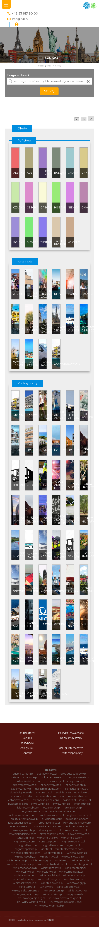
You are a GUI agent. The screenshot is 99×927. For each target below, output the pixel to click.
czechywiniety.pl (21, 788)
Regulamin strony (71, 738)
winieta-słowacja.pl (72, 856)
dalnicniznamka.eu (76, 788)
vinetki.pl (46, 849)
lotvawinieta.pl (51, 807)
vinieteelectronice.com (25, 852)
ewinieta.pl (69, 800)
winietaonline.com (25, 875)
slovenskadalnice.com (47, 826)
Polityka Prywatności (71, 733)
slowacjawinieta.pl (50, 830)
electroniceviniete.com (73, 796)
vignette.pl (73, 845)
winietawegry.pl (76, 883)
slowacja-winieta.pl (23, 830)
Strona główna (44, 66)
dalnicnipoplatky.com (48, 788)
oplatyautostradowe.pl (24, 819)
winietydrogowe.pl (68, 886)
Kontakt (27, 753)
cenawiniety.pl (55, 781)
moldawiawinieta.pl (52, 815)
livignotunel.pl (82, 803)
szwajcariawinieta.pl (52, 834)
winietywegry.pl (78, 890)
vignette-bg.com (72, 837)
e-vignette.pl (44, 792)
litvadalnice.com (18, 803)
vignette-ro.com (29, 845)
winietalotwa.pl (46, 871)
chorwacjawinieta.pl (25, 785)
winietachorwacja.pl (25, 868)
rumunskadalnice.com (77, 822)
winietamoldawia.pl (71, 871)
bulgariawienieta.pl (52, 777)
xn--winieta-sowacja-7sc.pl (66, 901)
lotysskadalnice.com (34, 811)
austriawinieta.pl (47, 773)
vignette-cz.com (24, 841)
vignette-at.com (47, 837)
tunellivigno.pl (25, 837)
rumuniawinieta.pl (49, 822)
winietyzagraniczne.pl (26, 894)
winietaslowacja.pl (49, 879)
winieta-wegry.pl (17, 860)
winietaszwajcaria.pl (25, 883)
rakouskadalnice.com (21, 822)
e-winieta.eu (63, 792)
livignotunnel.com (28, 807)
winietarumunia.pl (74, 875)
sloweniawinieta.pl (75, 830)
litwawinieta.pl (62, 803)
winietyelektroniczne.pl (25, 890)
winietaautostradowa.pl (52, 864)
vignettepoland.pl (26, 849)
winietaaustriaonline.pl (21, 864)
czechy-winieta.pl (51, 785)
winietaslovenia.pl (24, 879)
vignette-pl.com (48, 841)
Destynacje (27, 743)
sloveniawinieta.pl (19, 826)
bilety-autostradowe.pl (23, 777)
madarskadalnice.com (64, 811)
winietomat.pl (27, 886)
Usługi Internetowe (71, 748)
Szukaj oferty (27, 733)
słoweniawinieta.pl (78, 834)
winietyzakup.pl (52, 894)
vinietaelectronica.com (69, 849)
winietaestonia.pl (75, 868)
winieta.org (62, 860)
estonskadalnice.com (46, 800)
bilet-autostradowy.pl (73, 773)
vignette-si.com (53, 845)
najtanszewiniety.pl (79, 815)
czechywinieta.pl (76, 785)
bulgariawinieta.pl (78, 777)
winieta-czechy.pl (25, 856)
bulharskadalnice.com (29, 781)
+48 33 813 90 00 (24, 13)
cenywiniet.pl (75, 781)
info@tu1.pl (20, 19)
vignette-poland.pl (73, 841)
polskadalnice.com (77, 819)
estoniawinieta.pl (18, 800)
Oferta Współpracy (71, 753)
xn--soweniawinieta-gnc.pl (65, 898)
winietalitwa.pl (25, 871)
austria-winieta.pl (23, 773)
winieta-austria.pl (77, 852)
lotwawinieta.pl (73, 807)
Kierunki (27, 738)
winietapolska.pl (50, 875)
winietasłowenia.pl (52, 883)
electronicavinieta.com (42, 796)
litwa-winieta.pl (40, 803)
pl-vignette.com (52, 819)
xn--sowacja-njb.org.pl (31, 898)
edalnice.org (82, 792)
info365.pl (85, 800)
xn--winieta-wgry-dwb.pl (49, 905)
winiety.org (47, 886)
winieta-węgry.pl (41, 860)
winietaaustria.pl (82, 860)
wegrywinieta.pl (53, 852)
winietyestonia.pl (54, 890)
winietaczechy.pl (51, 868)
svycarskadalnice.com (22, 834)
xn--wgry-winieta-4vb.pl (31, 901)
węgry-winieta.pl (76, 894)
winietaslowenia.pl (75, 879)
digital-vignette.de (20, 792)
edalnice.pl (17, 796)
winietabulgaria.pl (81, 864)
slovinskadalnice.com (77, 826)
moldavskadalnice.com (22, 815)
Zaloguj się (26, 748)
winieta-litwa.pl (49, 856)
